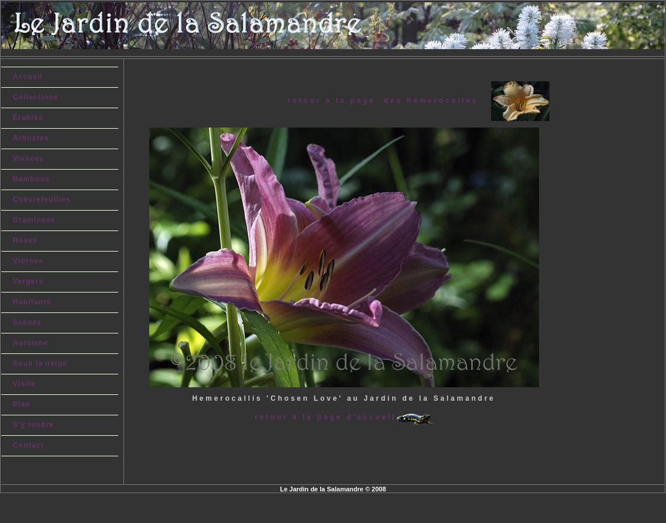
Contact (28, 445)
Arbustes (31, 138)
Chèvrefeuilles (42, 199)
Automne (30, 343)
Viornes (28, 261)
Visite (24, 384)
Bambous (31, 179)
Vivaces (28, 158)
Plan (21, 404)
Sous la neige (40, 363)
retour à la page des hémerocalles (389, 100)
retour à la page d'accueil (325, 417)
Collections (36, 97)
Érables (28, 117)
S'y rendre (33, 425)
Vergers (28, 281)
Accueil (28, 77)
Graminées (34, 220)
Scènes (27, 322)
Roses (25, 240)
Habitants (32, 302)
